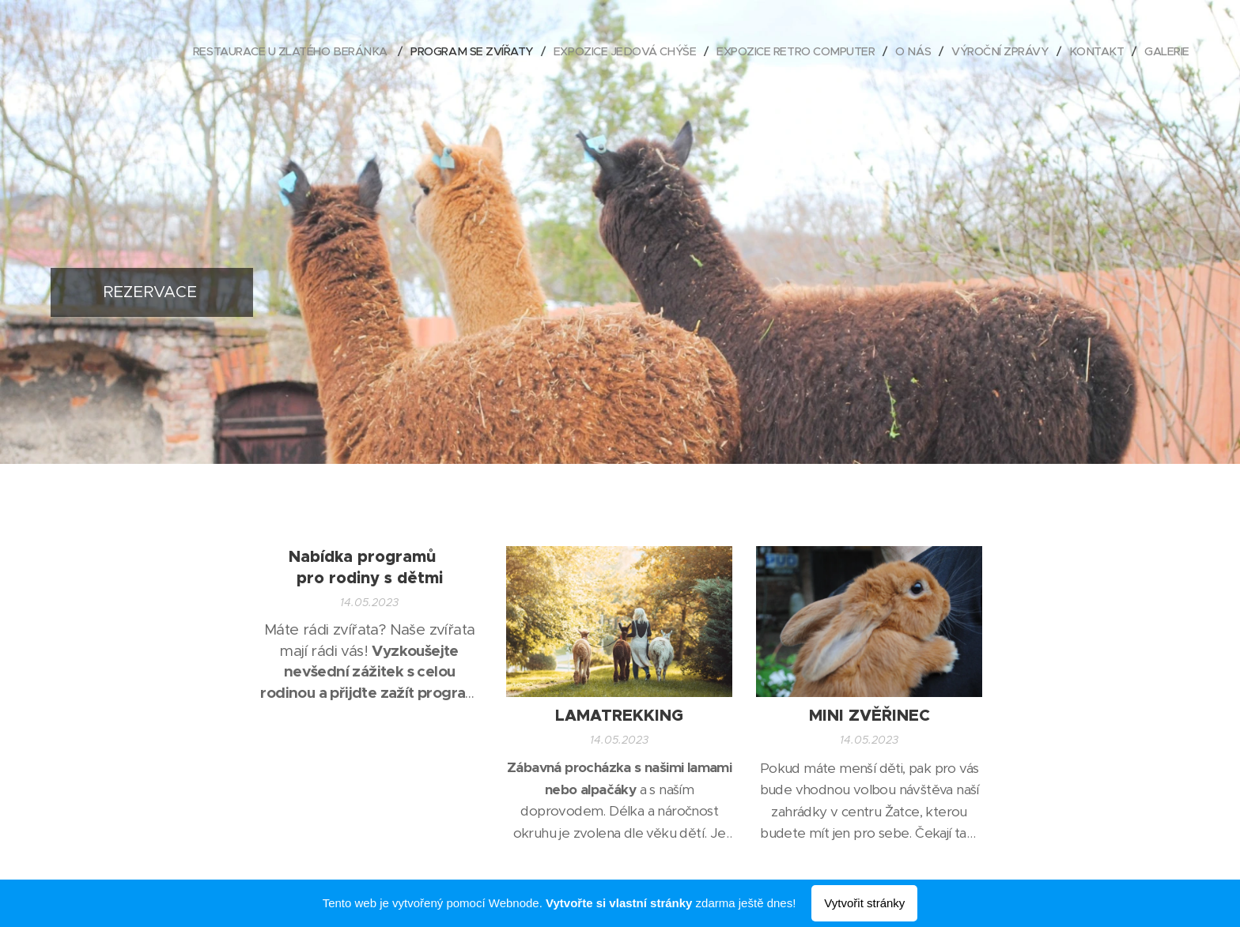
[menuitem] (255, 51)
